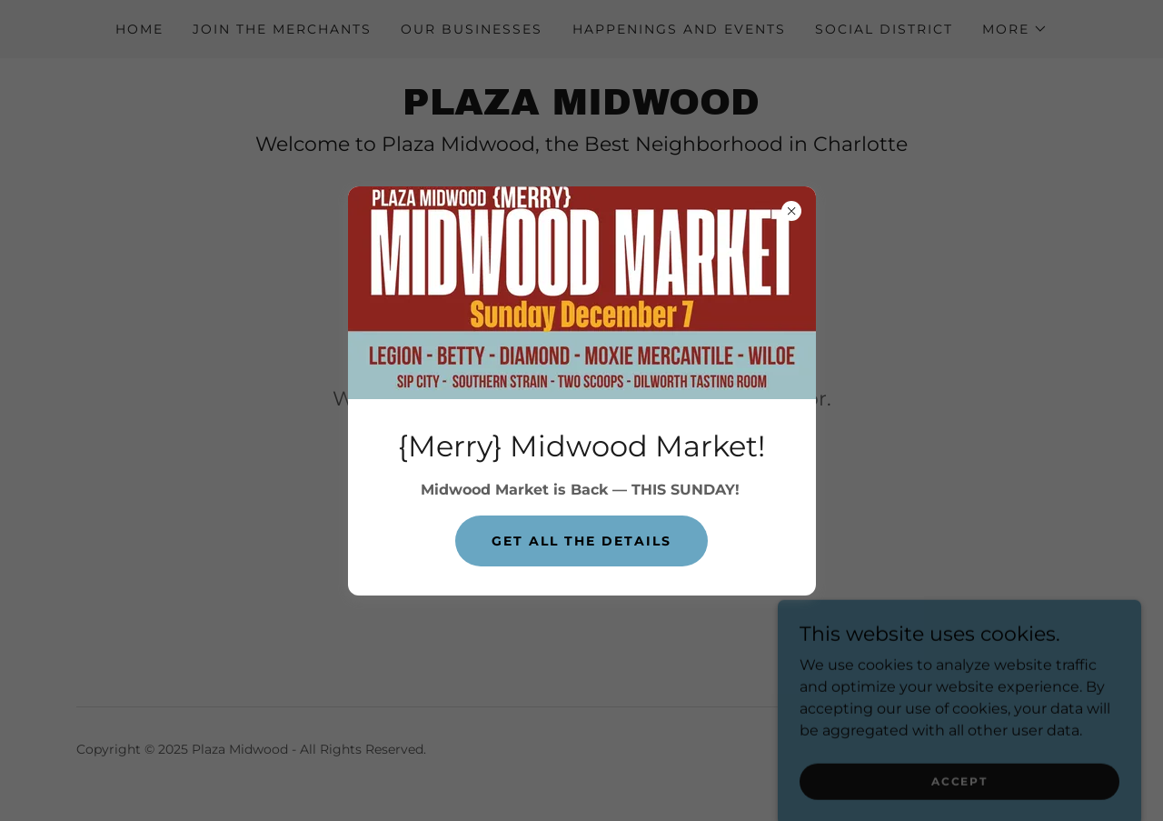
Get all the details (581, 541)
